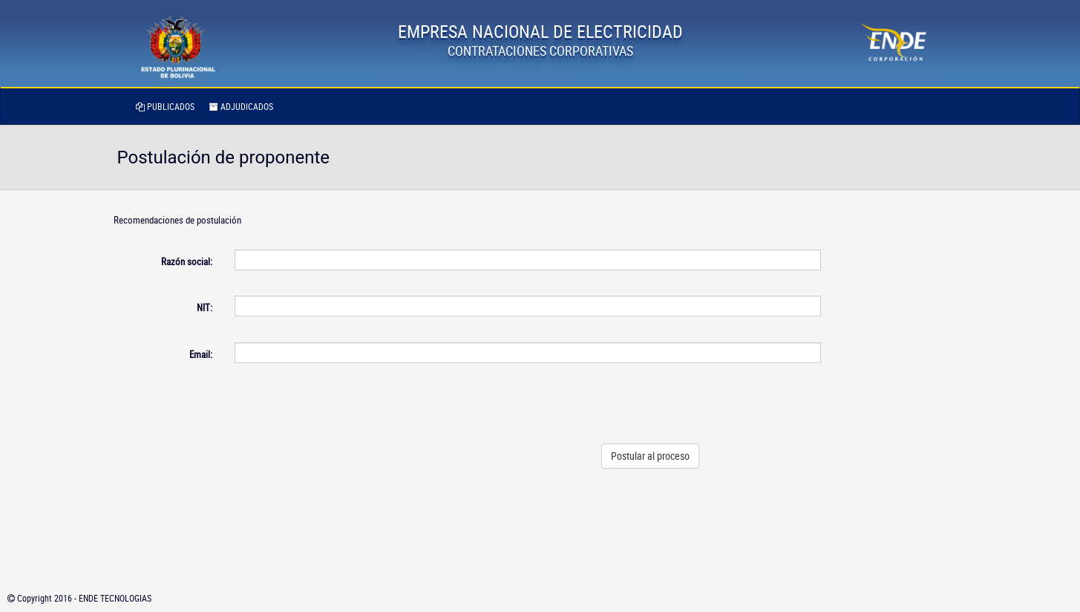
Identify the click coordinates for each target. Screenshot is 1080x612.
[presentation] (708, 403)
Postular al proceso (650, 456)
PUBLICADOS (165, 106)
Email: (200, 354)
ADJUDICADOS (241, 106)
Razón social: (186, 261)
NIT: (204, 307)
